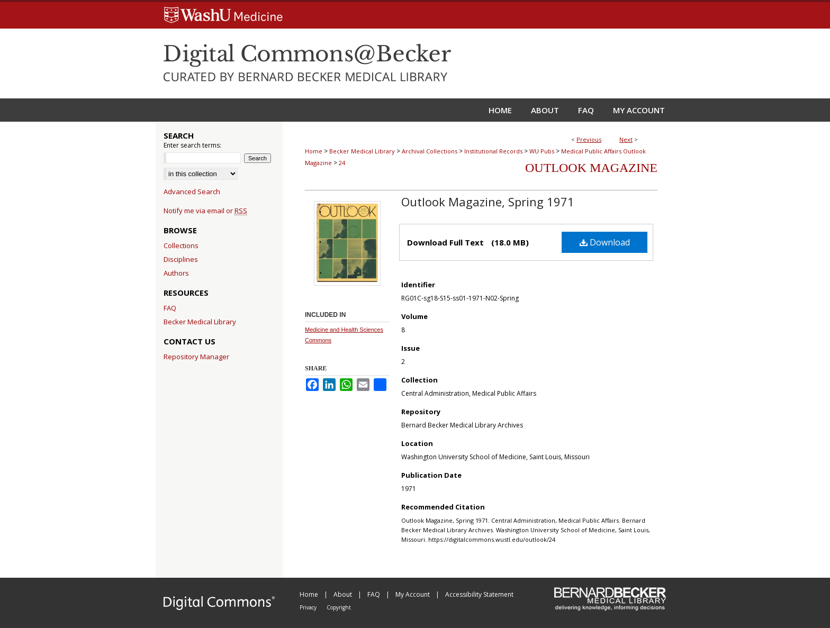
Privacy (309, 607)
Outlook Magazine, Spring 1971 (487, 202)
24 (342, 163)
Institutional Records (493, 151)
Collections (181, 245)
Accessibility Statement (479, 594)
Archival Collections (429, 151)
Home (313, 151)
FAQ (170, 308)
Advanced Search (192, 191)
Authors (176, 273)
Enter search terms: (192, 145)
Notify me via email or (205, 210)
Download (605, 242)
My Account (413, 594)
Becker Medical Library (362, 151)
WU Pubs (541, 151)
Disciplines (181, 259)
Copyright (339, 607)
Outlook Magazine (591, 168)
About (343, 594)
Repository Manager (196, 356)
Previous (588, 139)
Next (626, 139)
